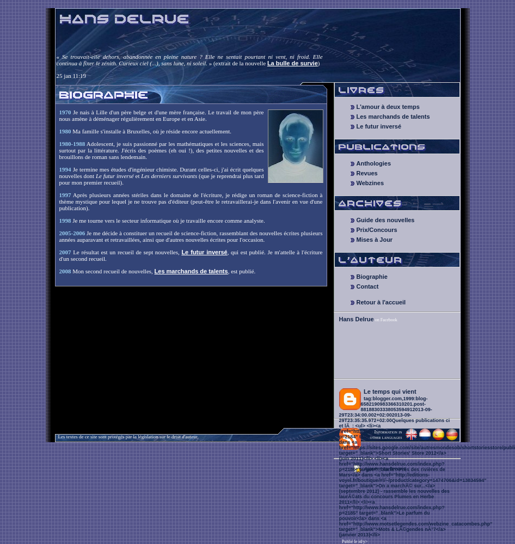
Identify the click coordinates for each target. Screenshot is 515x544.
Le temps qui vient (390, 391)
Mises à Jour (375, 239)
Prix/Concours (377, 230)
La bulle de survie (292, 63)
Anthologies (374, 163)
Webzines (370, 183)
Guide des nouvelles (386, 220)
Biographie (372, 276)
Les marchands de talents (191, 271)
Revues (367, 173)
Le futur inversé (204, 252)
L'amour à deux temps (388, 106)
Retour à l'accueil (381, 302)
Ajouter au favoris (385, 469)
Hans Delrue (356, 319)
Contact (368, 286)
